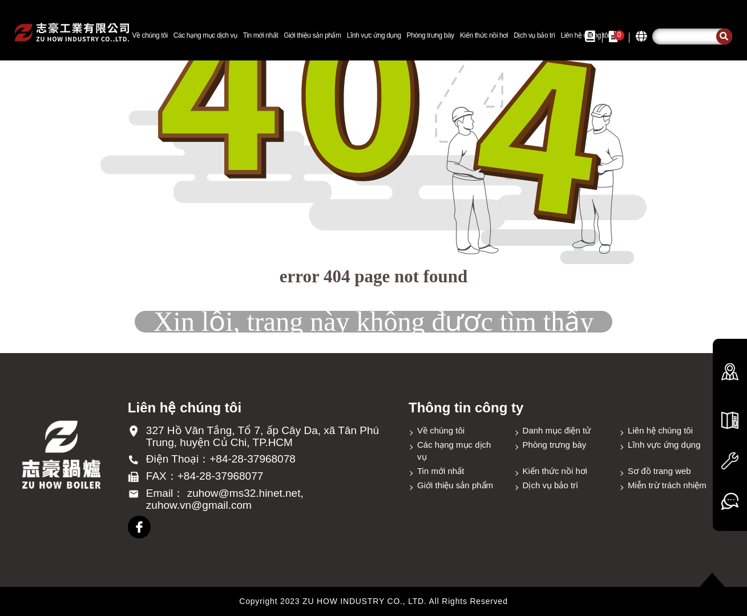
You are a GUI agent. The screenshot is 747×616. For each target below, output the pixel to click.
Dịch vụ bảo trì (534, 35)
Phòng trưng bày (430, 35)
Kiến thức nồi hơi (484, 35)
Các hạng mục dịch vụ (205, 35)
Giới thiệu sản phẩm (312, 35)
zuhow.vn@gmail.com (199, 505)
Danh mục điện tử (557, 430)
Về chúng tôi (149, 35)
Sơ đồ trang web (659, 471)
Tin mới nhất (260, 35)
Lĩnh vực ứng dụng (374, 35)
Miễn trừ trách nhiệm (667, 485)
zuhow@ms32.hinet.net (244, 493)
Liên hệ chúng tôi (660, 430)
